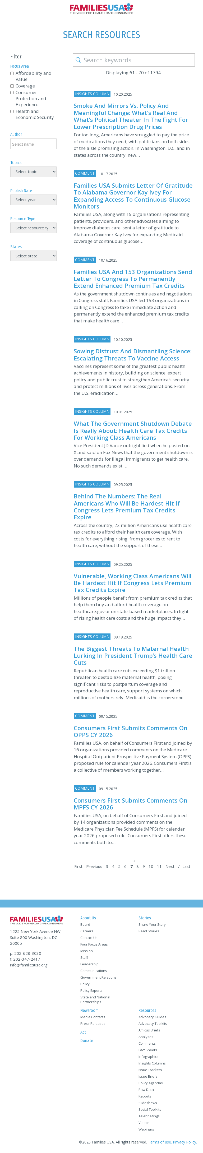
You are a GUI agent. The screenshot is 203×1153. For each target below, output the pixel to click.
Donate (86, 1040)
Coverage (25, 86)
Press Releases (92, 1023)
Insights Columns (152, 1063)
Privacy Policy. (185, 1142)
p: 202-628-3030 (25, 953)
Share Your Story (152, 924)
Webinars (146, 1129)
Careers (86, 931)
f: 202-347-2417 (25, 959)
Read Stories (149, 931)
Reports (145, 1096)
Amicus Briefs (149, 1030)
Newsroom (89, 1010)
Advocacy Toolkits (153, 1023)
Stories (145, 917)
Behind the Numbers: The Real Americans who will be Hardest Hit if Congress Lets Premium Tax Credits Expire (127, 506)
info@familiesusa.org (29, 964)
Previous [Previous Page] (94, 866)
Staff (84, 957)
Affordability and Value (34, 76)
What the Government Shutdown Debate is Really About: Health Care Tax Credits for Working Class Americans (133, 430)
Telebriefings (149, 1116)
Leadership (89, 964)
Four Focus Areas (94, 944)
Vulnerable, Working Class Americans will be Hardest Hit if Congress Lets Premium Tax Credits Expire (132, 583)
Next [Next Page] (169, 866)
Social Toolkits (150, 1109)
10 (151, 866)
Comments (147, 1043)
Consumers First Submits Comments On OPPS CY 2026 (130, 731)
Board (85, 924)
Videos (144, 1122)
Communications (93, 970)
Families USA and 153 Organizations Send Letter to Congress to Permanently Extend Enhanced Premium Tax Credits (133, 279)
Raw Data (146, 1089)
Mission (86, 950)
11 (159, 866)
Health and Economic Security (35, 114)
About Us (88, 917)
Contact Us (89, 937)
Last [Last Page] (186, 866)
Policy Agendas (151, 1083)
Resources (147, 1010)
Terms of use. (160, 1142)
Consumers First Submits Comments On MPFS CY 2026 (130, 803)
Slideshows (148, 1102)
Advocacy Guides (152, 1017)
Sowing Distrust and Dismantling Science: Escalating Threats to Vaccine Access (133, 354)
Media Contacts (92, 1017)
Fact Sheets (148, 1050)
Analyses (146, 1036)
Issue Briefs (148, 1076)
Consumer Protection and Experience (31, 98)
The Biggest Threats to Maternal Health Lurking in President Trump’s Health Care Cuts (133, 655)
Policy (85, 983)
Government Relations (98, 977)
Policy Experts (91, 990)
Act (83, 1032)
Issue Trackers (150, 1069)
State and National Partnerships (95, 999)
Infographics (149, 1056)
